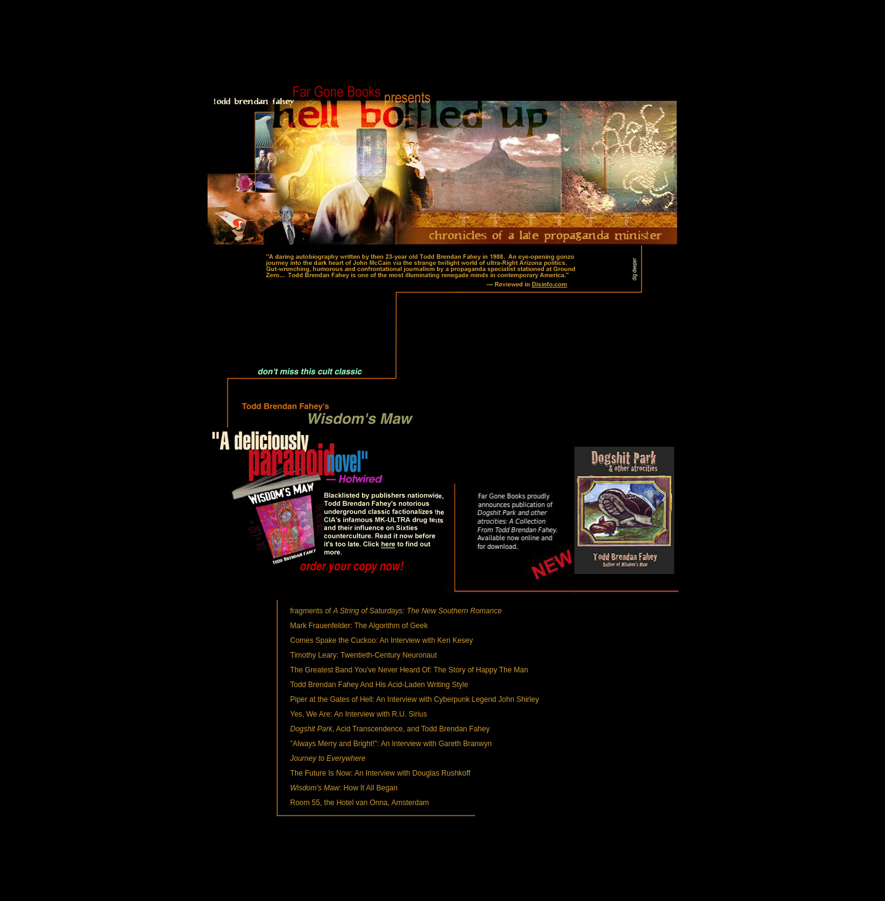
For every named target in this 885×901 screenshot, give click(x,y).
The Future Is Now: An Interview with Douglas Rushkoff (380, 773)
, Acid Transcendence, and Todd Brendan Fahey (390, 729)
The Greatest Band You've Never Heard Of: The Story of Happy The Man (409, 670)
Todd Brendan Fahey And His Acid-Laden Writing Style (379, 684)
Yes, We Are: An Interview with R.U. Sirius (358, 714)
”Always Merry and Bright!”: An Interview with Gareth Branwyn (391, 743)
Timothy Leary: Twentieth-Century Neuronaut (363, 655)
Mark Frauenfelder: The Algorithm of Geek (359, 625)
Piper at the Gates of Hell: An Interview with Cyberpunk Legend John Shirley (414, 699)
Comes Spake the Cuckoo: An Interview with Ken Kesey (381, 640)
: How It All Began (344, 788)
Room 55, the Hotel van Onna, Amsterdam (359, 802)
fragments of (396, 611)
